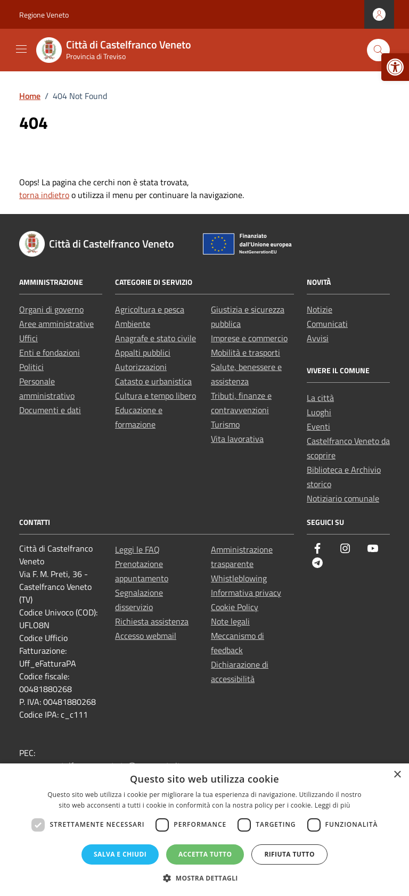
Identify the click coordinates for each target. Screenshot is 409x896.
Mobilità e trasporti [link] (245, 352)
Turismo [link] (225, 424)
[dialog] (204, 829)
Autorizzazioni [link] (141, 366)
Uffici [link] (28, 338)
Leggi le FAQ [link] (137, 549)
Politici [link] (31, 366)
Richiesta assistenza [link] (152, 621)
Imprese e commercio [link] (249, 338)
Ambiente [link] (132, 323)
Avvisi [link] (318, 338)
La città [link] (320, 397)
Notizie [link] (319, 309)
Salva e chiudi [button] (120, 854)
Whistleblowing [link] (239, 578)
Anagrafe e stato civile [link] (155, 338)
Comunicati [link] (327, 323)
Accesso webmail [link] (145, 635)
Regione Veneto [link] (44, 14)
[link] (395, 67)
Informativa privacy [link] (246, 592)
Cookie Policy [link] (234, 607)
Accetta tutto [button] (205, 854)
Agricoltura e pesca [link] (149, 309)
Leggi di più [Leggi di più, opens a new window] (332, 805)
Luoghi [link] (319, 412)
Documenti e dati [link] (50, 410)
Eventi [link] (318, 426)
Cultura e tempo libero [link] (155, 395)
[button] (204, 878)
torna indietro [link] (44, 194)
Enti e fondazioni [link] (49, 352)
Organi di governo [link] (51, 309)
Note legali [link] (230, 621)
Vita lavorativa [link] (237, 438)
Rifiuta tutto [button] (289, 854)
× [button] (397, 775)
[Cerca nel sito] (378, 50)
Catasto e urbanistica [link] (153, 381)
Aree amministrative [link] (56, 323)
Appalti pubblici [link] (142, 352)
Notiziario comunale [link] (343, 498)
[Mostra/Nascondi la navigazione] (21, 49)
